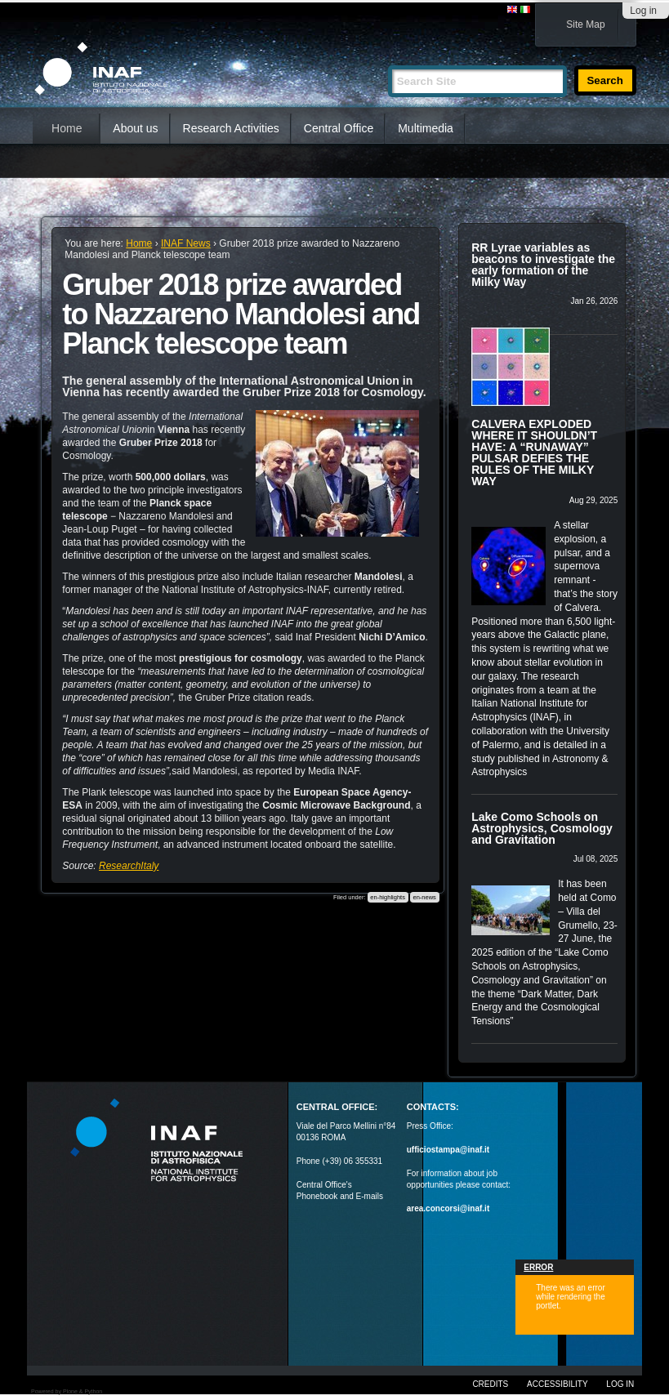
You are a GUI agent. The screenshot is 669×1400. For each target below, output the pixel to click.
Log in (643, 10)
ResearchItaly (128, 866)
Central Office (338, 128)
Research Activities (231, 128)
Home (66, 128)
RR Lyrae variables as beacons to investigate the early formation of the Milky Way (543, 264)
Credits (490, 1384)
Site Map (585, 24)
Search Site (387, 58)
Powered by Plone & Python (66, 1391)
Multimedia (425, 128)
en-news (424, 897)
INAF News (186, 243)
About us (135, 128)
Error (538, 1267)
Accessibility (557, 1384)
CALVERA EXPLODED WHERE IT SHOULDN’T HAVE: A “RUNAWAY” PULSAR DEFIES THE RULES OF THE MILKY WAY (534, 452)
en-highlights (387, 897)
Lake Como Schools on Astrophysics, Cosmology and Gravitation (542, 828)
